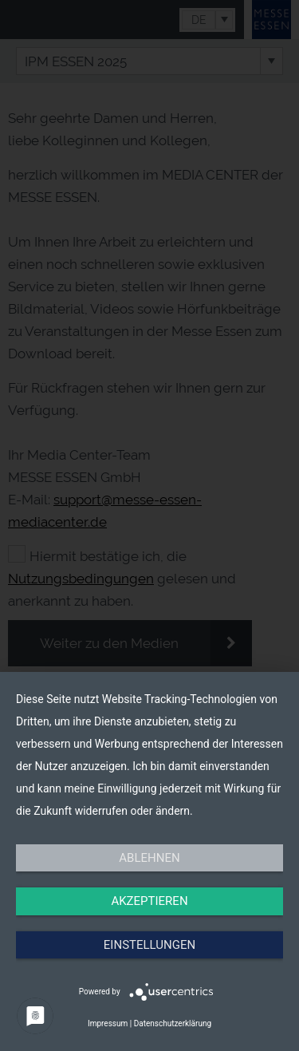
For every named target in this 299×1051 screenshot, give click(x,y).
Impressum (108, 1023)
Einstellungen (149, 945)
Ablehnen (149, 858)
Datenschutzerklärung (172, 1023)
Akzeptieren (149, 901)
